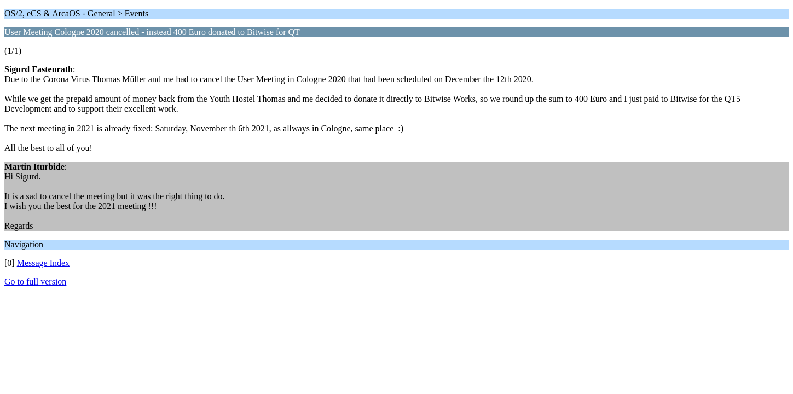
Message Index (43, 263)
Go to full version (35, 281)
